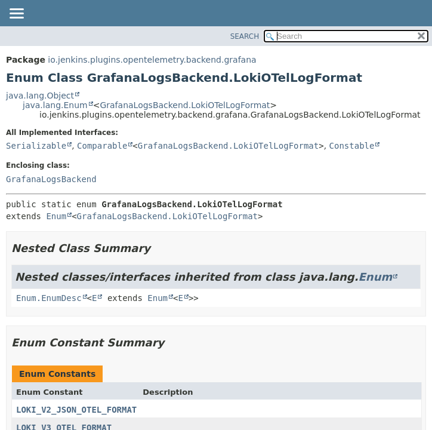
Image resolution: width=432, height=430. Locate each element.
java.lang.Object (40, 95)
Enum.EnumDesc (49, 298)
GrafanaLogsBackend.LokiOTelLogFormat (185, 105)
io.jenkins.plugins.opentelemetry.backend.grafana (152, 59)
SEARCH (245, 36)
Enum (56, 216)
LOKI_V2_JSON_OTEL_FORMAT (76, 409)
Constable (352, 145)
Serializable (36, 145)
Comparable (102, 145)
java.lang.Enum (55, 105)
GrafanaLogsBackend (51, 179)
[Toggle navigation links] (16, 14)
